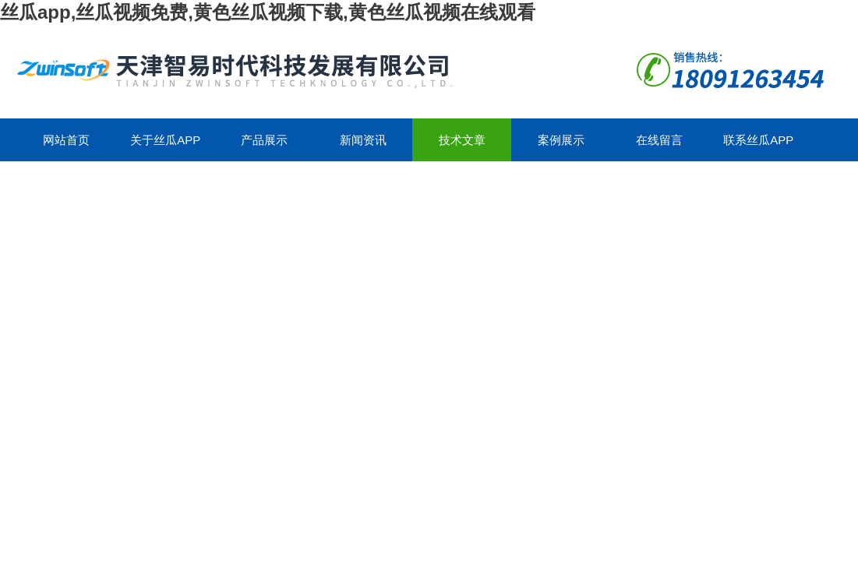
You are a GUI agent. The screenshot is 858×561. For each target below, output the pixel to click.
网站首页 (66, 139)
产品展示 (264, 139)
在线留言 (659, 139)
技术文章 (462, 139)
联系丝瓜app (758, 139)
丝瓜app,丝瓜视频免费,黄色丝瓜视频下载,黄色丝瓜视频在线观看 (267, 12)
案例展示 (561, 139)
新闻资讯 (363, 139)
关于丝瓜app (165, 139)
